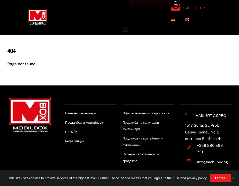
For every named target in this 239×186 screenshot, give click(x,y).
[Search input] (152, 3)
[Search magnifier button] (175, 3)
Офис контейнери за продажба (145, 113)
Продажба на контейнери (84, 122)
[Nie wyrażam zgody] (232, 178)
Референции (74, 141)
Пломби (71, 132)
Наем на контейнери (80, 113)
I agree (220, 178)
